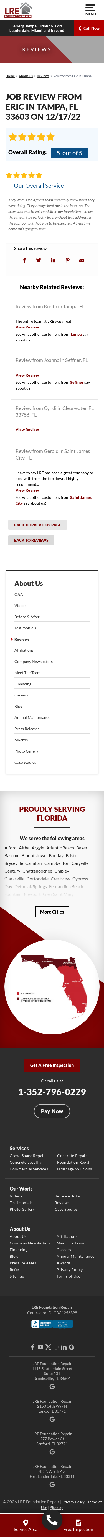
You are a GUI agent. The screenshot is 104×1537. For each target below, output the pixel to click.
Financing (22, 684)
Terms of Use (68, 1276)
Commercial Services (29, 1169)
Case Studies (25, 762)
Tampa (76, 334)
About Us (28, 583)
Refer (15, 1269)
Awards (21, 739)
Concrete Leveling (26, 1162)
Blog (18, 706)
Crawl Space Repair (27, 1155)
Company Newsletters (33, 661)
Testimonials (25, 627)
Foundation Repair (74, 1162)
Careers (21, 695)
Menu (90, 10)
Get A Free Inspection (52, 1065)
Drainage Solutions (74, 1169)
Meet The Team (27, 672)
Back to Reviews (31, 540)
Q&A (18, 594)
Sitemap (17, 1276)
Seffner (76, 382)
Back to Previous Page (37, 525)
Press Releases (26, 728)
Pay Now (52, 1111)
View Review (27, 327)
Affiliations (24, 650)
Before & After (27, 616)
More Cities (52, 911)
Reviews (21, 639)
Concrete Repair (72, 1155)
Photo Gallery (26, 751)
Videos (20, 605)
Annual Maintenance (32, 717)
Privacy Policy (70, 1269)
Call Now (91, 28)
